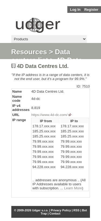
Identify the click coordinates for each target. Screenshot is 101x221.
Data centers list (40, 56)
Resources (29, 52)
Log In (75, 10)
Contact (54, 213)
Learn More (73, 188)
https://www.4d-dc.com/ (49, 115)
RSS (77, 210)
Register (91, 10)
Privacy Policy (61, 210)
